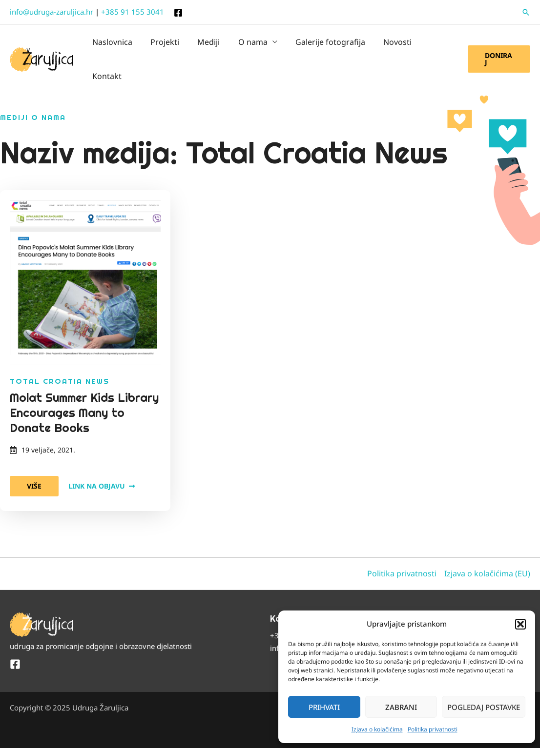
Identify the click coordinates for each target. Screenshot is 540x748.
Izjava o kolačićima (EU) (487, 545)
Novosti (389, 45)
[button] (520, 624)
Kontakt (433, 45)
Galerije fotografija (324, 45)
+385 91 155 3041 (132, 12)
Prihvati (324, 707)
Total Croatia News (59, 353)
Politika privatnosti (432, 729)
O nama (249, 45)
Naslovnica (117, 45)
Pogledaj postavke (483, 707)
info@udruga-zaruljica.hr (51, 12)
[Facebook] (178, 12)
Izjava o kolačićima (377, 729)
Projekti (166, 45)
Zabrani (401, 707)
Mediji (208, 45)
